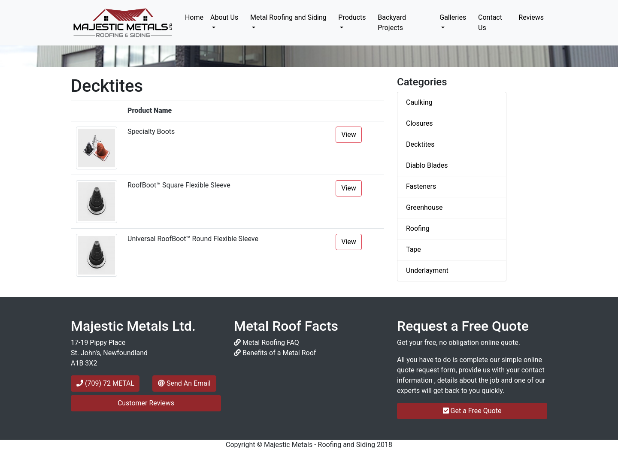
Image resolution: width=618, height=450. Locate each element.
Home (196, 16)
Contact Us (490, 22)
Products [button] (352, 17)
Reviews (531, 17)
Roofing (418, 228)
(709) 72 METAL (105, 383)
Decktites (420, 144)
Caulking (419, 102)
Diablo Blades (427, 165)
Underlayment (427, 270)
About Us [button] (224, 17)
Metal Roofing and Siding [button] (288, 17)
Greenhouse (424, 207)
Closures (419, 123)
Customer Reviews (146, 403)
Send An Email (184, 383)
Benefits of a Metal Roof (275, 353)
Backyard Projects (392, 22)
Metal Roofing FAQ (266, 342)
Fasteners (421, 186)
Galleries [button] (452, 17)
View (348, 134)
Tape (413, 249)
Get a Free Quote (472, 411)
